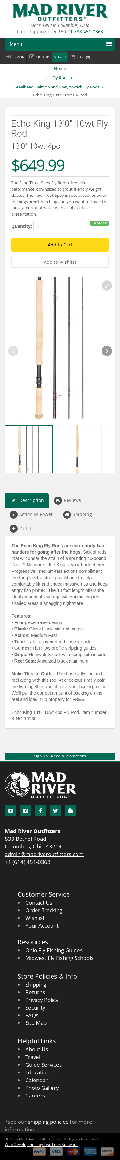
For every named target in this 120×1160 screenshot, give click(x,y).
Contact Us (38, 902)
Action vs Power (31, 515)
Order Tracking (43, 910)
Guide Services (43, 1064)
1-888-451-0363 (86, 32)
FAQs (31, 1015)
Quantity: (21, 226)
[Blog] (70, 810)
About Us (36, 1049)
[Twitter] (55, 810)
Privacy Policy (42, 1000)
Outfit (20, 529)
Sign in (19, 57)
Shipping (77, 515)
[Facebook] (40, 810)
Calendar (36, 1080)
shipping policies (48, 1121)
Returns (35, 992)
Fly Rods (60, 77)
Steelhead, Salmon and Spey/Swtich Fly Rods (57, 87)
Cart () (83, 57)
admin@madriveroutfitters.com (44, 854)
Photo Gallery (42, 1087)
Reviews (67, 501)
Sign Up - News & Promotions (60, 756)
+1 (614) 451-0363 (28, 861)
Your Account (42, 925)
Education (37, 1072)
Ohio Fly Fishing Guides (54, 950)
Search (60, 57)
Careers (35, 1095)
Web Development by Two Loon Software (41, 1144)
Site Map (36, 1022)
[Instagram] (25, 810)
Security (35, 1007)
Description (27, 501)
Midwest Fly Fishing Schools (59, 958)
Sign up (42, 57)
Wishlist (34, 918)
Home (60, 68)
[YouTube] (10, 810)
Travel (32, 1057)
